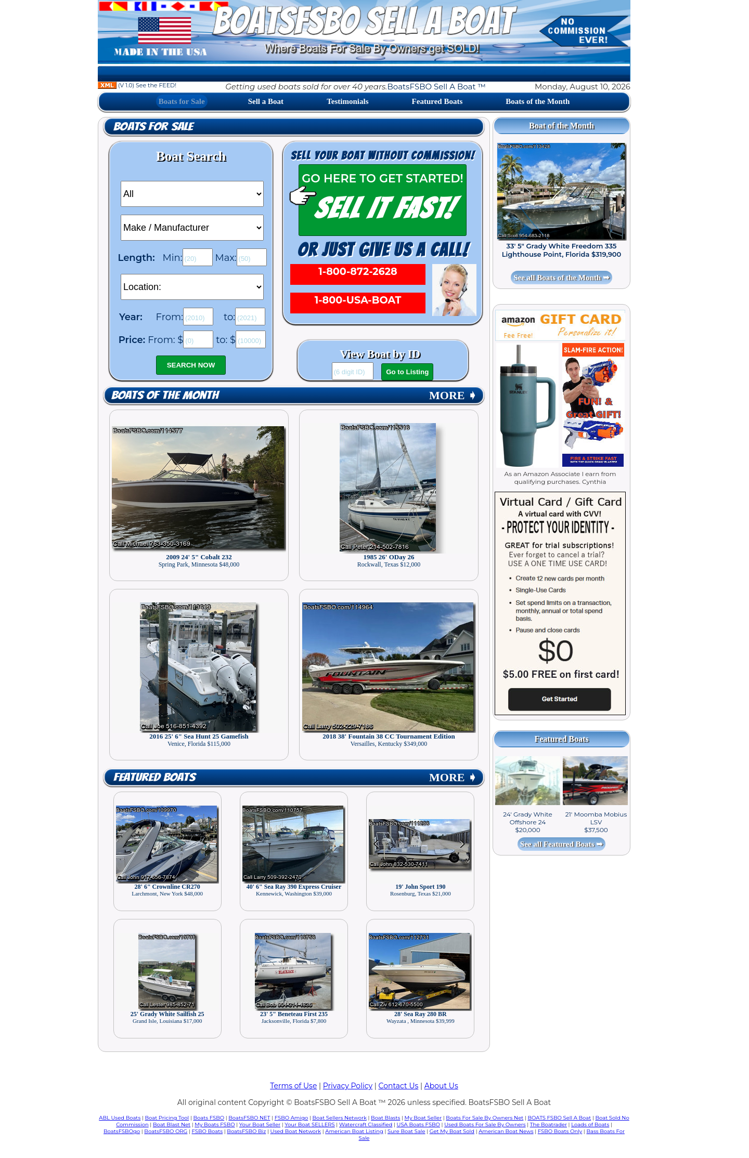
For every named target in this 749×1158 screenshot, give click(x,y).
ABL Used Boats (119, 1117)
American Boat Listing (354, 1131)
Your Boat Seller (259, 1124)
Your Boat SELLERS (309, 1124)
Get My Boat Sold (452, 1131)
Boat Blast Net (171, 1124)
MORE (453, 395)
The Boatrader (548, 1124)
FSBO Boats (207, 1131)
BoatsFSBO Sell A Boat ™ (437, 86)
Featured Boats (437, 101)
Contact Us (399, 1085)
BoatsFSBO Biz (246, 1131)
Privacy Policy (347, 1085)
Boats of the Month (538, 101)
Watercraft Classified (365, 1124)
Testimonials (347, 101)
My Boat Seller (423, 1117)
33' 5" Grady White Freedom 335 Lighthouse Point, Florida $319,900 (562, 250)
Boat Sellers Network (339, 1117)
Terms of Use (293, 1085)
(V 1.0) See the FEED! (137, 85)
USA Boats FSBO (418, 1124)
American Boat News (506, 1131)
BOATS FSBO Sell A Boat (559, 1117)
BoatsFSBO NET (249, 1117)
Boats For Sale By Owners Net (484, 1117)
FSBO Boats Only (560, 1131)
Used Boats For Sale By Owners (484, 1124)
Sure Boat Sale (406, 1131)
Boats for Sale (182, 101)
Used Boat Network (295, 1131)
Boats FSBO (209, 1117)
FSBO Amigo (291, 1117)
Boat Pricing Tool (167, 1117)
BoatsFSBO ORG (165, 1131)
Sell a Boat (265, 101)
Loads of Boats (590, 1124)
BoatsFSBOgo (122, 1131)
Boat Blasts (385, 1117)
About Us (441, 1085)
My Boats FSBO (215, 1124)
